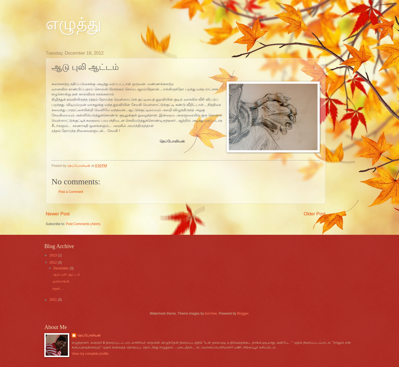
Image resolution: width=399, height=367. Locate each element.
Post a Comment (70, 192)
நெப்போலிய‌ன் (89, 335)
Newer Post (58, 213)
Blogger (243, 313)
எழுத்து (74, 24)
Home (186, 213)
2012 (53, 262)
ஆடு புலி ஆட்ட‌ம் (66, 274)
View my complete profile (90, 354)
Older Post (315, 213)
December (61, 268)
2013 (53, 255)
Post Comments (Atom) (83, 224)
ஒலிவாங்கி (61, 281)
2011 (53, 300)
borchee (211, 313)
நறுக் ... (58, 288)
